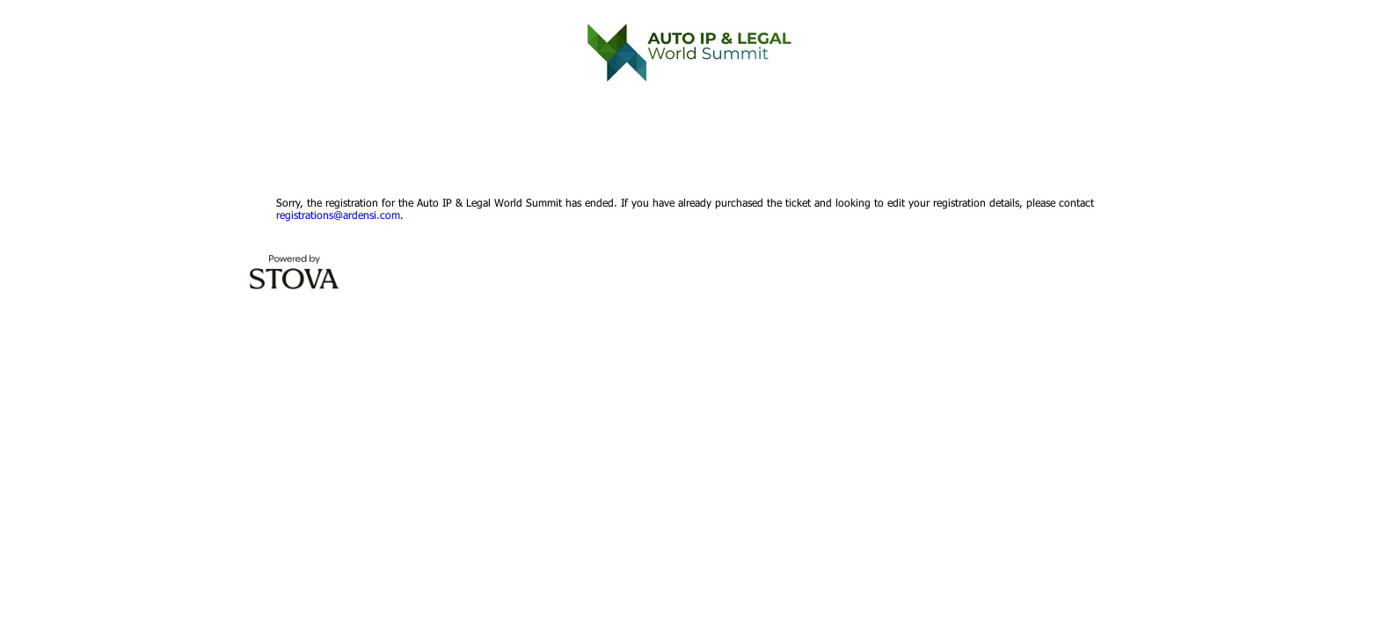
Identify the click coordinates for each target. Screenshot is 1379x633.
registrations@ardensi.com (338, 214)
